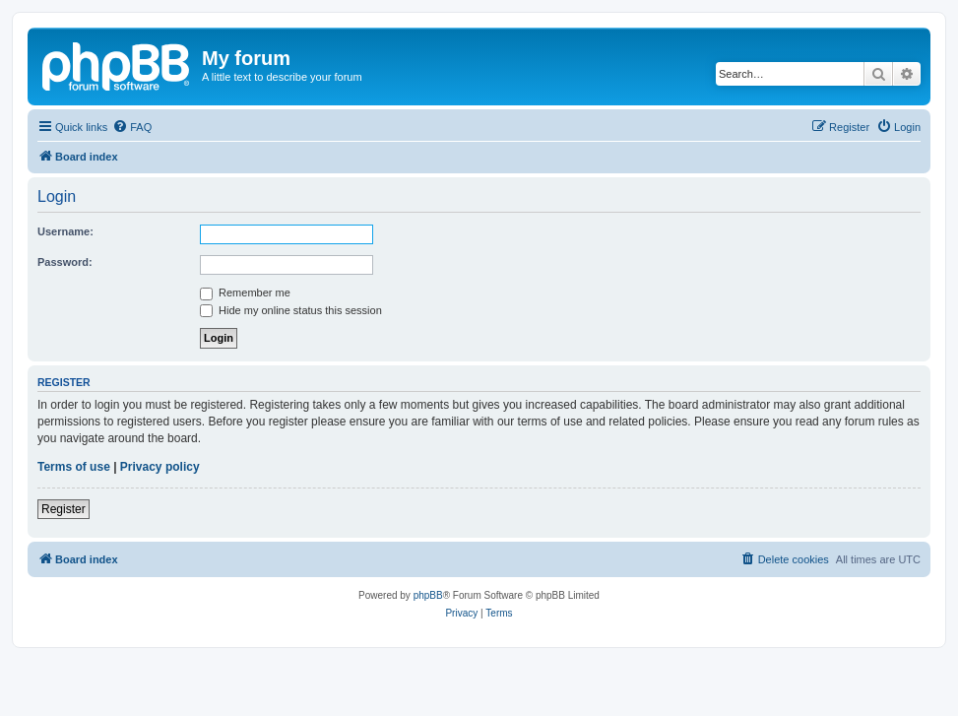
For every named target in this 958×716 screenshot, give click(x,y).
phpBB (428, 595)
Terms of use (73, 467)
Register (63, 509)
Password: (65, 262)
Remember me (245, 292)
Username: (65, 231)
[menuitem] (132, 127)
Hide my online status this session (291, 310)
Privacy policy (160, 467)
